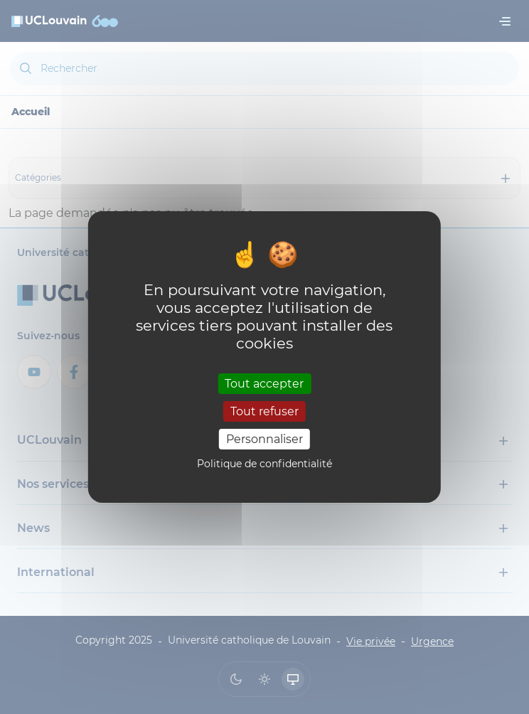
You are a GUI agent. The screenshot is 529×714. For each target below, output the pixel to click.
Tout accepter (264, 383)
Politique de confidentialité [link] (264, 463)
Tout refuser (264, 411)
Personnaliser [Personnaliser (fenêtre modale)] (264, 439)
